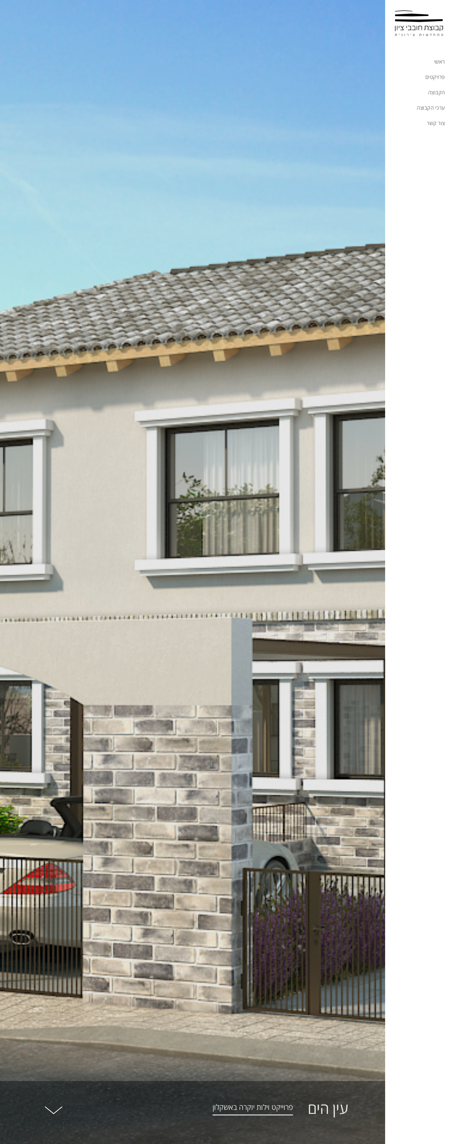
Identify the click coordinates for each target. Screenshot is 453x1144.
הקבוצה (436, 93)
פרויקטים (435, 77)
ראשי (439, 62)
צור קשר (436, 123)
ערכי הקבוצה (431, 108)
